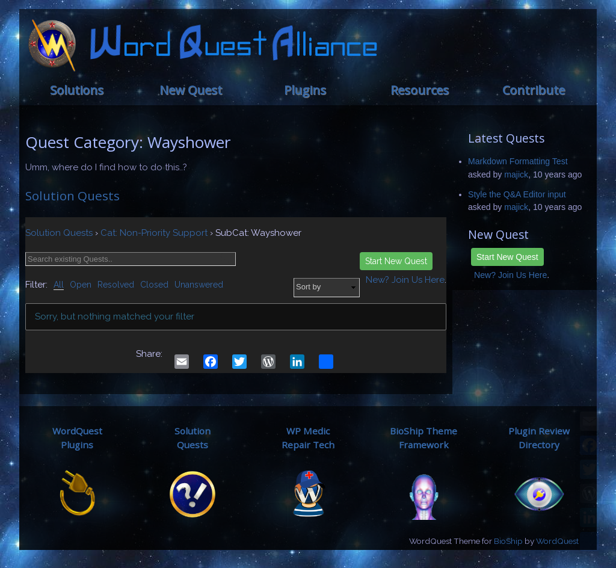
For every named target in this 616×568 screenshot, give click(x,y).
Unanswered (198, 284)
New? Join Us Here (510, 275)
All (59, 284)
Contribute (533, 90)
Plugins (305, 90)
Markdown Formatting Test (518, 161)
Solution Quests (72, 195)
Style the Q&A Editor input (517, 194)
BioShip (508, 541)
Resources (419, 90)
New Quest (190, 90)
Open (80, 284)
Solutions (76, 90)
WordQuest (557, 541)
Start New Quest (507, 257)
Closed (154, 284)
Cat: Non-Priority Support (154, 232)
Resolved (115, 284)
